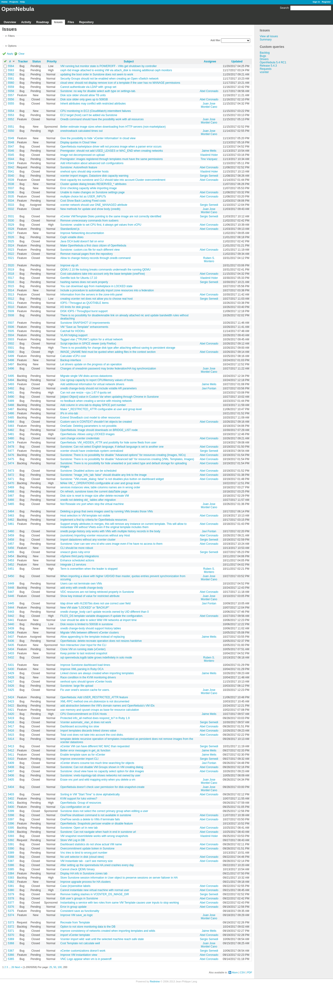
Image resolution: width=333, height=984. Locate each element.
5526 (11, 237)
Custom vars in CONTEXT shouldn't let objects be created (96, 421)
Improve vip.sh (69, 265)
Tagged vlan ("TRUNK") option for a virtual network (91, 339)
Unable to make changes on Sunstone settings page (92, 192)
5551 (11, 126)
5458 (11, 539)
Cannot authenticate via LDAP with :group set (88, 87)
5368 (11, 943)
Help (22, 1)
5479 (11, 442)
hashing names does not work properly (84, 282)
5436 (11, 641)
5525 (11, 241)
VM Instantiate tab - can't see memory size (86, 861)
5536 (11, 192)
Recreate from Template (75, 922)
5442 (11, 616)
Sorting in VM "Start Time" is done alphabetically (90, 794)
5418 (11, 722)
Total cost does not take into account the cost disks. (92, 734)
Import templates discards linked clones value (88, 730)
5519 (11, 269)
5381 (11, 886)
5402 (11, 798)
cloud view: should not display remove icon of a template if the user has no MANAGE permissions (120, 82)
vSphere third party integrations (79, 556)
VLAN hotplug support (73, 335)
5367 (11, 950)
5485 (11, 417)
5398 (11, 815)
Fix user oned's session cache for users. (85, 690)
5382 (11, 881)
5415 (11, 734)
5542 (11, 167)
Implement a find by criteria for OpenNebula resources (93, 519)
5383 (11, 877)
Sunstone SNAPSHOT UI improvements (85, 322)
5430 (11, 669)
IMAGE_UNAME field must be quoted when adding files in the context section (108, 352)
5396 (11, 823)
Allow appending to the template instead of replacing (92, 636)
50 (54, 967)
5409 (11, 763)
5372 (11, 926)
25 (50, 967)
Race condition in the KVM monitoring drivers (88, 677)
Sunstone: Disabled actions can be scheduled (88, 470)
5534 (11, 200)
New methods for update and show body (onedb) (90, 209)
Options (12, 45)
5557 (11, 95)
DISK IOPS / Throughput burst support (84, 311)
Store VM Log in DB (72, 840)
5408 (11, 767)
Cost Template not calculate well (80, 943)
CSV (242, 972)
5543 (11, 163)
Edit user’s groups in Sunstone (79, 898)
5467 (11, 495)
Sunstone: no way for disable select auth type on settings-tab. (98, 91)
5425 (11, 690)
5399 (11, 811)
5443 (11, 611)
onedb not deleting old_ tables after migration (88, 499)
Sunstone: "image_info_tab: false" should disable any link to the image (103, 475)
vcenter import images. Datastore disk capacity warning (94, 175)
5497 (11, 364)
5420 (11, 714)
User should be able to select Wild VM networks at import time (98, 620)
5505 (11, 331)
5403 (11, 794)
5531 (11, 216)
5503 (11, 339)
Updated (237, 61)
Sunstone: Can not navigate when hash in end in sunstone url (98, 831)
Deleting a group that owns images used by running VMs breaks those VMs (106, 511)
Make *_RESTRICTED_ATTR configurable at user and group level (101, 409)
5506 (11, 327)
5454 (11, 556)
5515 (11, 286)
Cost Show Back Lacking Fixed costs (83, 200)
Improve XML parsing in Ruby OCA (82, 669)
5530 (11, 220)
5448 (11, 587)
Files (71, 22)
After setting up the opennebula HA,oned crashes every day (97, 865)
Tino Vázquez (208, 159)
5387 (11, 861)
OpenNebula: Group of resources (80, 802)
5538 (11, 184)
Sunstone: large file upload (76, 685)
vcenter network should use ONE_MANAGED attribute (93, 204)
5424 (11, 697)
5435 (11, 645)
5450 (11, 576)
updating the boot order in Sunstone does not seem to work (96, 74)
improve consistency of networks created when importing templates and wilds (107, 930)
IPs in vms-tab (69, 413)
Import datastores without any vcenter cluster (88, 539)
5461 (11, 524)
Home (4, 1)
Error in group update (73, 906)
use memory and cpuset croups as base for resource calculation (99, 709)
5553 (11, 115)
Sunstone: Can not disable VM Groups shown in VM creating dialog (101, 767)
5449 (11, 583)
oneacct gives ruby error (75, 552)
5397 (11, 819)
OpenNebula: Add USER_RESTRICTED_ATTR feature (94, 697)
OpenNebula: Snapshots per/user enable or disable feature (96, 823)
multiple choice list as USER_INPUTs (83, 196)
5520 (11, 265)
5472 (11, 475)
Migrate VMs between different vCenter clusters (89, 632)
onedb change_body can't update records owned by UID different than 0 (104, 611)
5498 (11, 360)
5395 (11, 827)
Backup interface (70, 360)
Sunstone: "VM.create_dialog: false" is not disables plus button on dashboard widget (112, 479)
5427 (11, 681)
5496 (11, 368)
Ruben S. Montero (209, 259)
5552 (11, 119)
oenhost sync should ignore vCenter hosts (86, 681)
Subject (129, 61)
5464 (11, 511)
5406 (11, 775)
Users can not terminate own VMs (81, 583)
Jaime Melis (209, 150)
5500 (11, 352)
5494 (11, 380)
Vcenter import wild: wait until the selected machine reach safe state (102, 939)
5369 (11, 939)
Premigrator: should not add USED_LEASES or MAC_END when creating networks (111, 150)
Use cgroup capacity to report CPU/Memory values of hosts (96, 380)
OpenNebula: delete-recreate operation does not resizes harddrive (101, 641)
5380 (11, 890)
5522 (11, 253)
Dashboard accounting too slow (79, 726)
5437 (11, 636)
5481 (11, 434)
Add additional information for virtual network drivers (92, 384)
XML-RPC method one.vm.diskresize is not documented (94, 701)
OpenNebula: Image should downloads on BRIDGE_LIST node (99, 430)
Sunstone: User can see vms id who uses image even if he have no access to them (111, 543)
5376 (11, 906)
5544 (11, 159)
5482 (11, 430)
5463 (11, 515)
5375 (11, 911)
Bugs (263, 56)
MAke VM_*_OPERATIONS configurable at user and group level (99, 483)
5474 (11, 463)
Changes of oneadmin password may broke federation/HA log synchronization (108, 368)
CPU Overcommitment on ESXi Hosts (83, 714)
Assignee (210, 61)
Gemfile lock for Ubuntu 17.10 (78, 278)
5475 (11, 459)
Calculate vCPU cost (73, 356)
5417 (11, 726)
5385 (11, 869)
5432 (11, 657)
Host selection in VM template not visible (85, 515)
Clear (21, 53)
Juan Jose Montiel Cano (209, 105)
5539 (11, 179)
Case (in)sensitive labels (75, 886)
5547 (11, 146)
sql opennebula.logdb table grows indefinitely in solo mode (96, 657)
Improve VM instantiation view (78, 954)
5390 (11, 848)
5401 (11, 802)
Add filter (215, 40)
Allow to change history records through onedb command (95, 258)
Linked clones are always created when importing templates (97, 673)
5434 (11, 649)
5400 (11, 807)
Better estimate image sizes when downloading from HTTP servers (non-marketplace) (113, 126)
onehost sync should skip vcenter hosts (84, 171)
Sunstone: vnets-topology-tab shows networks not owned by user (100, 775)
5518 (11, 273)
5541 (11, 171)
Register (326, 1)
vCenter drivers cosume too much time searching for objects (97, 763)
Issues (58, 22)
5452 (11, 564)
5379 (11, 894)
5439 (11, 628)
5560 (11, 82)
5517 (11, 278)
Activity (26, 22)
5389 (11, 852)
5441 (11, 620)
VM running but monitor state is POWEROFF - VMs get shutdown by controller (108, 66)
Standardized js (70, 229)
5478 (11, 446)
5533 (11, 204)
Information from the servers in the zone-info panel (91, 294)
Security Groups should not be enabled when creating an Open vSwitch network (109, 78)
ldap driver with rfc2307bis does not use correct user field (95, 603)
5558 (11, 91)
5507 (11, 322)
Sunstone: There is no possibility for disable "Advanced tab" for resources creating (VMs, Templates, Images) (127, 459)
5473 (11, 470)
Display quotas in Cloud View (78, 142)
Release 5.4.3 (268, 65)
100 (60, 967)
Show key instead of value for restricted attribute (90, 596)
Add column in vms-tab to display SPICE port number (93, 405)
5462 (11, 519)
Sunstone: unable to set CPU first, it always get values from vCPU (100, 224)
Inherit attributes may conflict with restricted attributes (93, 103)
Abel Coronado (209, 91)
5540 (11, 175)
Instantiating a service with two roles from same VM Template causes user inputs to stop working (119, 902)
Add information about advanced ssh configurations (91, 163)
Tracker (23, 61)
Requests (265, 69)
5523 (11, 249)
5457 (11, 543)
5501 (11, 347)
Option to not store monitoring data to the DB (87, 926)
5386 (11, 865)
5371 (11, 930)
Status (36, 61)
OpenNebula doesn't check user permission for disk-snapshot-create (102, 787)
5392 (11, 840)
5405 (11, 779)
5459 (11, 535)
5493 (11, 384)
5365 (11, 959)
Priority (52, 61)
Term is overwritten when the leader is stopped (88, 568)
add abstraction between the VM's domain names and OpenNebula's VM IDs (107, 705)
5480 (11, 438)
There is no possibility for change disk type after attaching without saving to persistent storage (117, 347)
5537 (11, 188)
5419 (11, 718)
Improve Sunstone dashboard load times (85, 665)
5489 (11, 401)
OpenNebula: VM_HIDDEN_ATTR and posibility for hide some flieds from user (108, 442)
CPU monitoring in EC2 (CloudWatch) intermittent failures (95, 111)
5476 (11, 455)
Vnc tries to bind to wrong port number (83, 852)
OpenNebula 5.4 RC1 (273, 62)
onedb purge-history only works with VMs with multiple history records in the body (110, 531)
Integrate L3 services (73, 564)
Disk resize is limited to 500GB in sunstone (86, 624)
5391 (11, 844)
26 (12, 967)
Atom (235, 972)
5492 (11, 388)
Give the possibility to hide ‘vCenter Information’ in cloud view (98, 138)
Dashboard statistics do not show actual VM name (91, 844)
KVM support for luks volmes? (78, 798)
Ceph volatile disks (71, 237)
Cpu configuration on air (75, 807)
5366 (11, 954)
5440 (11, 624)
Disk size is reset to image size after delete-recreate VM (94, 495)
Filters (11, 35)
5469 (11, 487)
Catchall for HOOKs (72, 331)
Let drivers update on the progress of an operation (91, 364)
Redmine (155, 981)
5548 (11, 142)
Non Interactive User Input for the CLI (83, 645)
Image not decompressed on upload (82, 155)
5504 (11, 335)
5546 (11, 150)
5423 (11, 701)
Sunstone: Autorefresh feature (78, 167)
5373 (11, 922)
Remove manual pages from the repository (86, 253)
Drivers (264, 59)
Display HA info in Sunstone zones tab (83, 873)
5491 (11, 392)
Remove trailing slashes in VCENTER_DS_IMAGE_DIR (94, 894)
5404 (11, 787)
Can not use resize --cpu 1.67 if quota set (85, 392)
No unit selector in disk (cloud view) (82, 856)
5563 (11, 70)
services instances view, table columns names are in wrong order (100, 487)
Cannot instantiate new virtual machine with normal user (94, 890)
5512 (11, 298)
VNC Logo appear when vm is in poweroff (85, 959)
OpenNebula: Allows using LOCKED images (87, 434)
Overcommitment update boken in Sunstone (87, 848)
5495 (11, 376)
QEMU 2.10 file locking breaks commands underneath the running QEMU (105, 269)
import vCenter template (75, 935)
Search (284, 7)
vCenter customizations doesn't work (82, 950)
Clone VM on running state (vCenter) (82, 649)
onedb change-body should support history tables (90, 628)
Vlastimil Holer (209, 155)
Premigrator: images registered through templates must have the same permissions (111, 159)
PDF (249, 972)
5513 (11, 294)
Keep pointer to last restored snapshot (83, 653)
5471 (11, 479)
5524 (11, 245)
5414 (11, 739)
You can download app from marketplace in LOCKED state (96, 286)
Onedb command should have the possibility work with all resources (102, 119)
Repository (86, 22)
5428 (11, 677)
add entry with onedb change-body (81, 587)
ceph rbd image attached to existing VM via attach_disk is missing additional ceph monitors (116, 70)
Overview (10, 22)
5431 (11, 665)
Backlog (265, 52)
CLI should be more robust (76, 548)
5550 (11, 130)
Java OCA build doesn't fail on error (82, 241)
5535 (11, 196)
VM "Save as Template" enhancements (84, 327)
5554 (11, 111)
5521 (11, 258)
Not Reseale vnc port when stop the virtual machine (92, 504)
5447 (11, 591)
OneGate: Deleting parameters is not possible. (88, 425)
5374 (11, 915)
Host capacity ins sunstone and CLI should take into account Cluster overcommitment (112, 179)
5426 (11, 685)
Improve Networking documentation (82, 233)
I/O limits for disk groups (75, 307)
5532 (11, 209)
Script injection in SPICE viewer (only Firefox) (88, 343)
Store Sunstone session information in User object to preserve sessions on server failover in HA (119, 877)
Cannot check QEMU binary (77, 869)
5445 (11, 603)
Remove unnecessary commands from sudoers (89, 220)
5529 (11, 224)
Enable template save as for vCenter (82, 754)
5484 (11, 421)
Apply (10, 53)
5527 (11, 233)
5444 (11, 607)
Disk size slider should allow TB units (83, 95)
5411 (11, 754)
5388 (11, 856)
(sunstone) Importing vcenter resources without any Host (95, 535)
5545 (11, 155)
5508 (11, 315)
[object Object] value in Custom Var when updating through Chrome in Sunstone (109, 396)
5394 (11, 831)
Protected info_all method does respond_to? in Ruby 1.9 (95, 718)
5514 (11, 290)
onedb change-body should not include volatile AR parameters (98, 388)
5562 (11, 74)
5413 (11, 746)
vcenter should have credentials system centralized (91, 450)
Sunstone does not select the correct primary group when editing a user (104, 811)
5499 (11, 356)
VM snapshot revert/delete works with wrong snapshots (94, 836)
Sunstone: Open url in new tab (79, 827)
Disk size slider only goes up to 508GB (84, 99)
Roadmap (42, 22)
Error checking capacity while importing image (88, 188)
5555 (11, 103)
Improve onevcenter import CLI (79, 758)
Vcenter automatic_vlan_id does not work (85, 722)
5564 (11, 66)
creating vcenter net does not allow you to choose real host (96, 298)
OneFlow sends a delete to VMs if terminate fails (90, 819)
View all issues (269, 36)
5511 (11, 302)
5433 (11, 653)
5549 (11, 138)
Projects (13, 1)
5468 (11, 491)
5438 (11, 632)
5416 (11, 730)
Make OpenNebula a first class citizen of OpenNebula (93, 245)
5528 (11, 229)
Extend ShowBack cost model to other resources (90, 417)
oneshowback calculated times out (81, 130)
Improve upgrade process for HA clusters (85, 881)
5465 (11, 504)
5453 (11, 560)
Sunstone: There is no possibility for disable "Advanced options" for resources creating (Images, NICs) (123, 455)
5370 (11, 935)
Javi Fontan (209, 388)
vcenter (264, 72)
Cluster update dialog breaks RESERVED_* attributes (93, 184)
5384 (11, 873)
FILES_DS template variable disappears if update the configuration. (101, 616)
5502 (11, 343)
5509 (11, 311)
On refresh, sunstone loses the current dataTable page (93, 491)
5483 (11, 425)
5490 (11, 396)
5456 (11, 548)
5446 (11, 596)
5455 (11, 552)
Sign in (316, 1)
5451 (11, 568)
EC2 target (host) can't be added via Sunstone (88, 115)
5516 (11, 282)
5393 (11, 836)
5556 (11, 99)
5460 (11, 531)
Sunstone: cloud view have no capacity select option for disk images (102, 771)
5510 (11, 307)
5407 (11, 771)
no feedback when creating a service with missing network (96, 401)
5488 (11, 405)
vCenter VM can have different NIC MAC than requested (95, 746)
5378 (11, 898)
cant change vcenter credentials (79, 438)
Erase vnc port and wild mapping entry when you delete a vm (97, 779)
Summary (265, 39)
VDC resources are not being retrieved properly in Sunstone (97, 591)
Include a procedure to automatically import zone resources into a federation (107, 290)
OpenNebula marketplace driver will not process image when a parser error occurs (111, 146)
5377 (11, 902)
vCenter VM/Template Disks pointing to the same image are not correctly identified (110, 216)
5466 (11, 499)
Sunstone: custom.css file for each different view (90, 249)
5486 (11, 413)
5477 (11, 450)
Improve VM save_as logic (76, 915)
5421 (11, 709)
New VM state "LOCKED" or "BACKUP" (84, 607)
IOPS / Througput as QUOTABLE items (84, 302)
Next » (18, 967)
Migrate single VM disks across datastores (86, 376)
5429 (11, 673)
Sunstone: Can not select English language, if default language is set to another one (111, 446)
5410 (11, 758)
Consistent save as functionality (79, 911)
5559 (11, 87)
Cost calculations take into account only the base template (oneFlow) (102, 273)
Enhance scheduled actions (77, 560)
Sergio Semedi (209, 175)
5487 (11, 409)
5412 (11, 750)
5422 (11, 705)
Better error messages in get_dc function (85, 750)
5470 (11, 483)
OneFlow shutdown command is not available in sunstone (95, 815)
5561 (11, 78)
